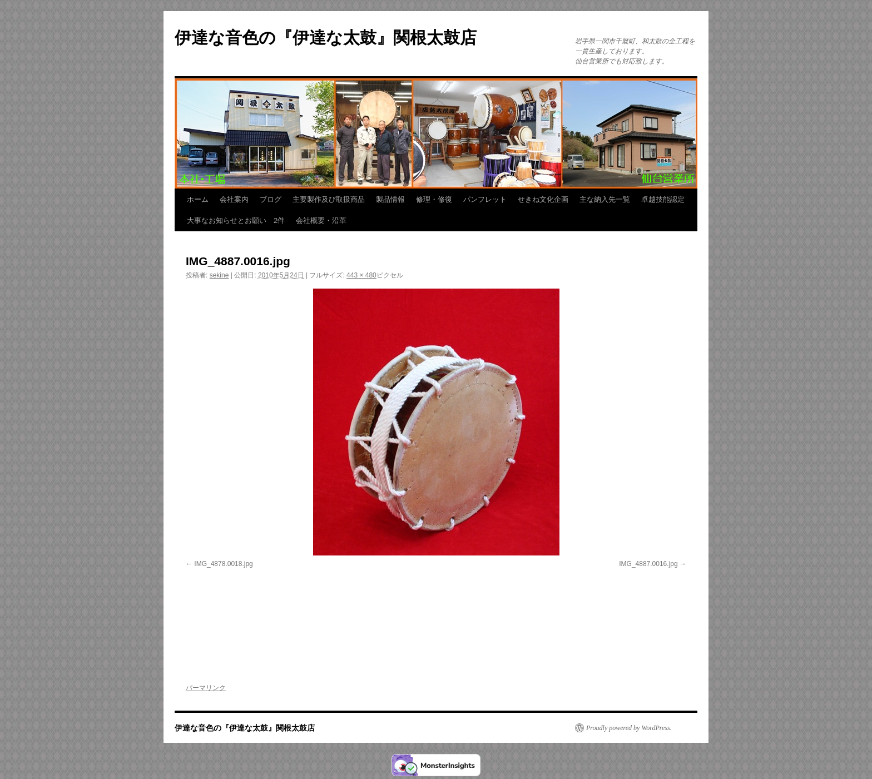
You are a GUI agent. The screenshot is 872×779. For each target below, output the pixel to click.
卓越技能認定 (663, 199)
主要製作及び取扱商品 (329, 199)
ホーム (198, 199)
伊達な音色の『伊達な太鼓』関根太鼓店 (326, 37)
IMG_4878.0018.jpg (223, 564)
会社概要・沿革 (321, 220)
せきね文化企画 (543, 199)
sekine (219, 275)
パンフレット (485, 199)
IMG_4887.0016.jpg (648, 564)
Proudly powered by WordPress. (629, 728)
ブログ (270, 199)
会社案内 (234, 199)
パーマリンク (206, 688)
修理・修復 (434, 199)
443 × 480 (361, 275)
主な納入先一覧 (604, 199)
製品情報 (390, 199)
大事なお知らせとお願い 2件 (236, 220)
